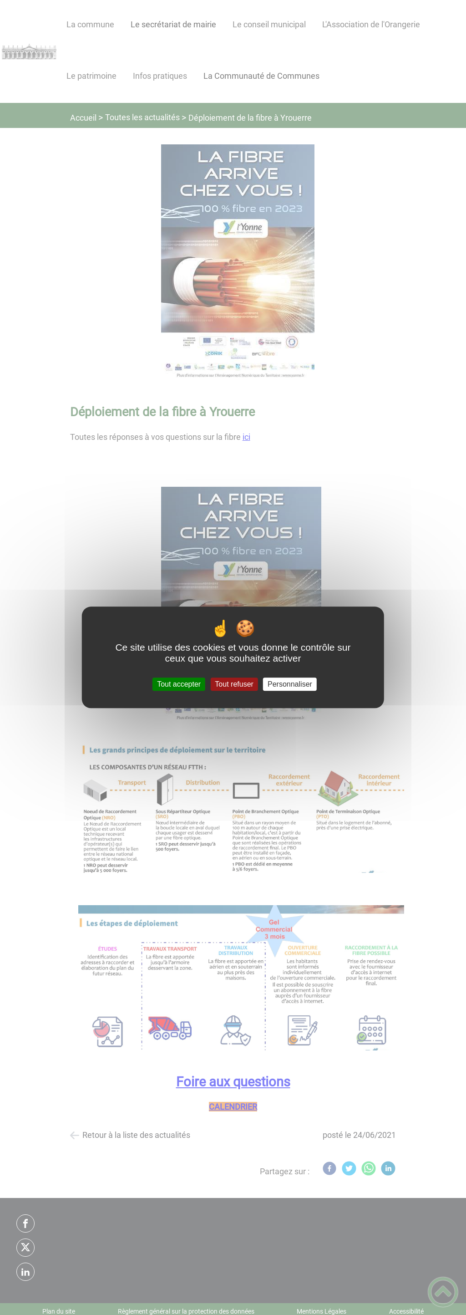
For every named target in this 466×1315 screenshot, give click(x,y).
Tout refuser (234, 684)
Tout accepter (179, 684)
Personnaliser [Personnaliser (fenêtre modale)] (290, 684)
